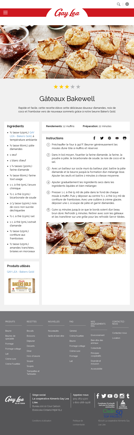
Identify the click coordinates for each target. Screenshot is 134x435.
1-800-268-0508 (81, 402)
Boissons (31, 336)
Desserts (31, 346)
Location (116, 338)
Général (73, 331)
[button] (119, 4)
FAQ (71, 322)
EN (127, 4)
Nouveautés (53, 331)
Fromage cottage (13, 349)
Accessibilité (96, 369)
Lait (6, 354)
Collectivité (96, 348)
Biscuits (30, 331)
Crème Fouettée (12, 364)
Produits (10, 322)
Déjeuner (31, 341)
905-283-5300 (80, 398)
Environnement (97, 335)
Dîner (29, 351)
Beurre (8, 331)
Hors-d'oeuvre (33, 356)
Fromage (9, 344)
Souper (30, 361)
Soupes (30, 366)
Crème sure (10, 359)
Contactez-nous (118, 323)
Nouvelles (53, 322)
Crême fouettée (77, 336)
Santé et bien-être (56, 336)
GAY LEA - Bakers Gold (20, 271)
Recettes (31, 322)
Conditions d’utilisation (41, 421)
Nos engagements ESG (98, 324)
